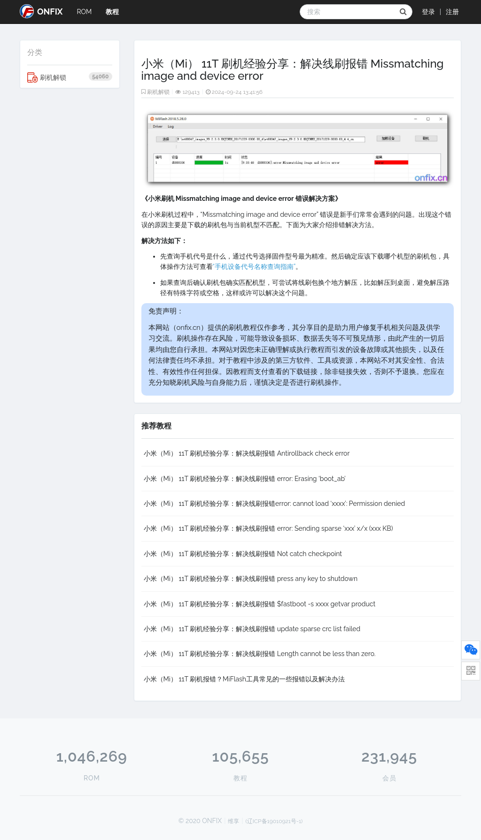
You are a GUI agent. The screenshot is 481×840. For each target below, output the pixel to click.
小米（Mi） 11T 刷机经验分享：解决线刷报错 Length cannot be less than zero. (260, 653)
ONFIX (41, 11)
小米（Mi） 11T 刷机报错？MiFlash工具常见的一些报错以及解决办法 (244, 679)
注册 (452, 11)
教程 (112, 11)
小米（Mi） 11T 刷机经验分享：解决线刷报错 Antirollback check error (247, 453)
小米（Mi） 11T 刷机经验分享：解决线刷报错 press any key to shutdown (251, 578)
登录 (428, 11)
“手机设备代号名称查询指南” (254, 266)
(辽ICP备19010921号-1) (274, 821)
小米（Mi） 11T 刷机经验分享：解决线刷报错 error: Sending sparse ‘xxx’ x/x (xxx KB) (268, 528)
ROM (84, 11)
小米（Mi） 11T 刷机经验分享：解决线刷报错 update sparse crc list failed (252, 629)
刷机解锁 (69, 77)
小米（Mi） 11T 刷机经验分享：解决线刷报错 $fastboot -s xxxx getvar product (260, 604)
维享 (233, 821)
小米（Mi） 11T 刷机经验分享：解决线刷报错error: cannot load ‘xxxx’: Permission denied (274, 503)
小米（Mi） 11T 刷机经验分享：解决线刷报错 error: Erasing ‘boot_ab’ (245, 478)
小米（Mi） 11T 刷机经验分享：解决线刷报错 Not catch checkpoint (243, 553)
